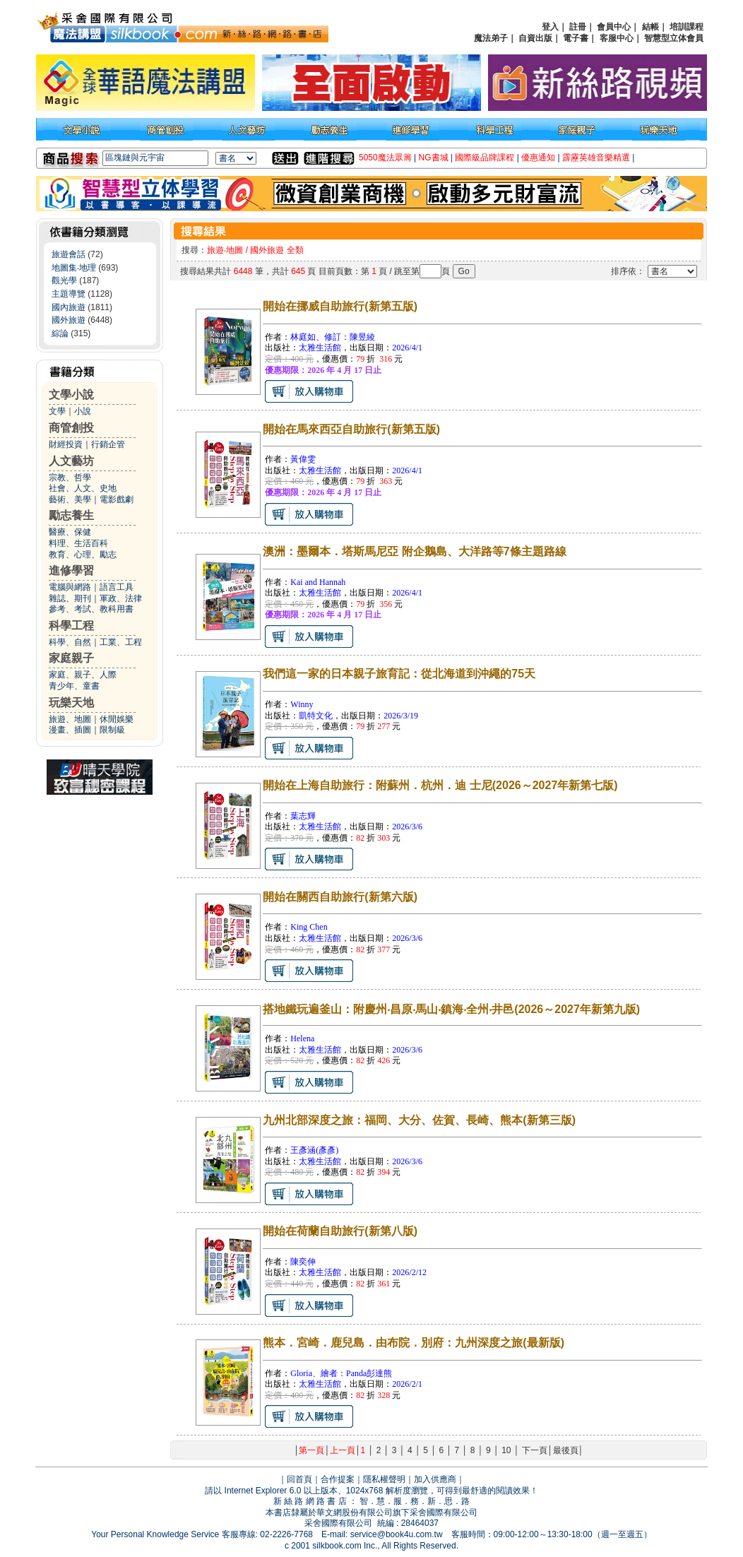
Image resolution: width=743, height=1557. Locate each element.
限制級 (112, 730)
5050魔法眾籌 (385, 157)
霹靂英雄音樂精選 (596, 157)
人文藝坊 (71, 461)
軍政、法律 (121, 598)
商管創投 (71, 428)
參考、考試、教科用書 (91, 609)
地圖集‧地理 (74, 268)
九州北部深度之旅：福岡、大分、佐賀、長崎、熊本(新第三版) (419, 1120)
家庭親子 (71, 658)
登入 (550, 27)
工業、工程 (121, 642)
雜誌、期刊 (70, 598)
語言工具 (116, 587)
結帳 (650, 27)
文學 (57, 411)
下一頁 (534, 1450)
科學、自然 (70, 642)
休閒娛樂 (116, 719)
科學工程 (71, 626)
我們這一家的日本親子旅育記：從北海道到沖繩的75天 (399, 674)
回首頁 (299, 1479)
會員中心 (614, 27)
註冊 (577, 27)
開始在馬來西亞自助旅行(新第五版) (351, 429)
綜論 (60, 333)
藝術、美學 (70, 499)
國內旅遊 (68, 307)
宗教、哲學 (70, 478)
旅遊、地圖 (70, 719)
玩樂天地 (71, 703)
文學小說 (71, 395)
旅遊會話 (68, 254)
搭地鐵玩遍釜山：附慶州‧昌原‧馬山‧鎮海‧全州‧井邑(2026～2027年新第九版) (451, 1009)
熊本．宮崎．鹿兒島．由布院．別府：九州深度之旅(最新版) (413, 1343)
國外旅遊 (68, 320)
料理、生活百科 (78, 543)
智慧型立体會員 (673, 38)
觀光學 (64, 280)
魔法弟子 (491, 38)
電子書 (575, 38)
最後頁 (565, 1450)
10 (506, 1450)
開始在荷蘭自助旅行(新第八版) (340, 1231)
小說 (82, 411)
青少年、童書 (74, 686)
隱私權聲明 (384, 1479)
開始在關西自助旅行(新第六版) (340, 897)
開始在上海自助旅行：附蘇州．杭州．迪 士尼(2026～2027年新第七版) (440, 785)
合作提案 (338, 1479)
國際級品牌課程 (484, 157)
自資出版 (535, 38)
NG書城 (433, 157)
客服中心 (617, 38)
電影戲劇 (116, 499)
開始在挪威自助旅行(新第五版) (340, 306)
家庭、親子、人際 (83, 675)
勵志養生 (71, 515)
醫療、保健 (70, 532)
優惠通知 (538, 157)
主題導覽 (68, 294)
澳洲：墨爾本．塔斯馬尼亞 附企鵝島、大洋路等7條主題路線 (414, 551)
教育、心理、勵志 (83, 555)
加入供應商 (435, 1479)
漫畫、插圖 (70, 730)
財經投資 (66, 444)
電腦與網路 (70, 587)
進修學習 (71, 570)
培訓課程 (686, 27)
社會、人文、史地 (83, 488)
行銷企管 (108, 444)
